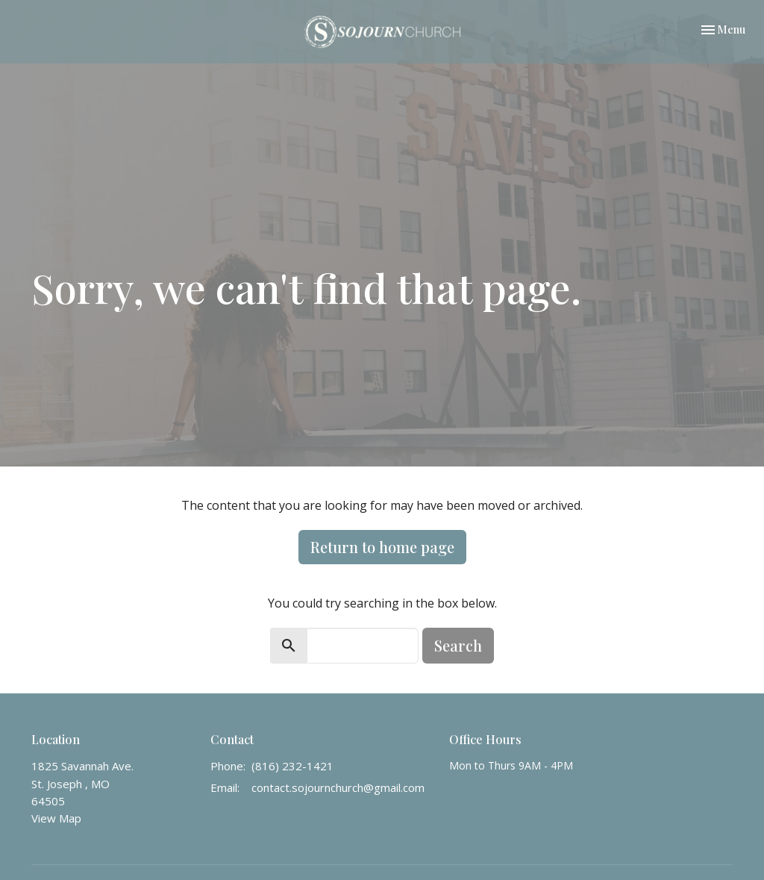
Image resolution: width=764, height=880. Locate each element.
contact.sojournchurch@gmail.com (338, 787)
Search (458, 645)
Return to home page (382, 547)
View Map (56, 818)
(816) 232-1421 (292, 765)
